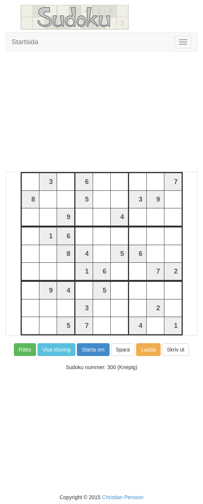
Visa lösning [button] (56, 350)
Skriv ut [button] (176, 350)
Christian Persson (123, 497)
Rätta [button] (25, 350)
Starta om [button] (93, 350)
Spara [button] (123, 350)
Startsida (25, 42)
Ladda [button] (148, 350)
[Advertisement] (101, 111)
